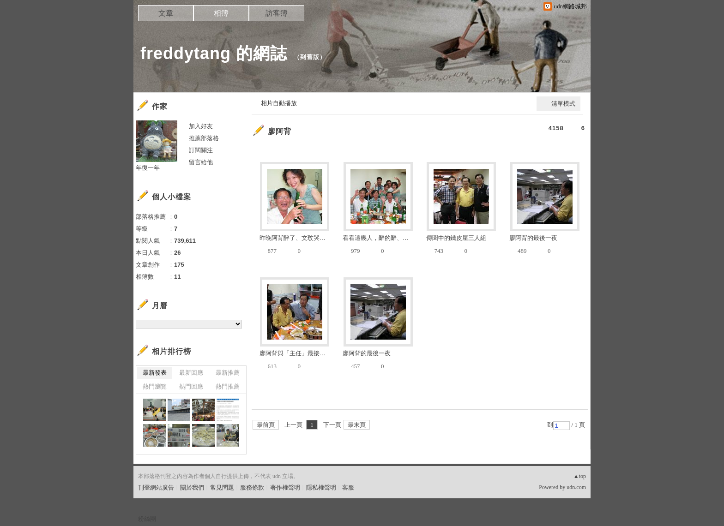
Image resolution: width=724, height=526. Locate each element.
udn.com (576, 487)
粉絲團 (147, 518)
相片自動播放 (279, 103)
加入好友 (201, 126)
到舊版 (310, 57)
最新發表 (155, 372)
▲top (579, 476)
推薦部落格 (204, 138)
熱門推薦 (228, 386)
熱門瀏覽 (155, 386)
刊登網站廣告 (156, 487)
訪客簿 (276, 13)
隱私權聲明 (321, 487)
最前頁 (266, 424)
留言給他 (201, 162)
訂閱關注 (201, 150)
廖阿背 (279, 131)
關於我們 (192, 487)
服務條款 (252, 487)
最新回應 (191, 372)
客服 (348, 487)
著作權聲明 (285, 487)
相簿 (221, 13)
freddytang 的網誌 (213, 53)
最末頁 (357, 424)
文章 (165, 13)
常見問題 (222, 487)
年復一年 (148, 167)
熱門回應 (191, 386)
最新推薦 (228, 372)
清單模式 (563, 103)
